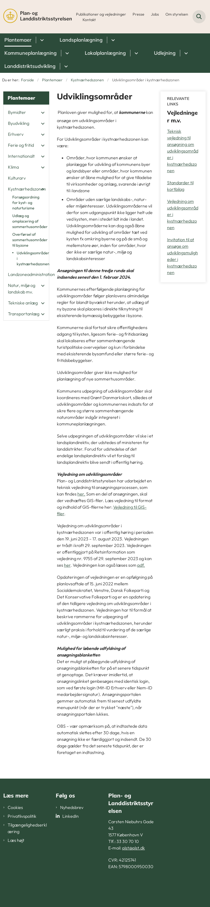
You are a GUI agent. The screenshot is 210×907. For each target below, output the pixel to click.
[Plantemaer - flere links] (41, 40)
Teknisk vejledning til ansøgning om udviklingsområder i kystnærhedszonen (182, 150)
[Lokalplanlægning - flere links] (135, 53)
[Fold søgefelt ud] (199, 16)
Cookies (15, 807)
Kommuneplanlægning (30, 53)
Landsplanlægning (81, 40)
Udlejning (165, 53)
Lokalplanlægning (105, 53)
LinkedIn (70, 816)
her (67, 565)
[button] (41, 112)
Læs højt (16, 840)
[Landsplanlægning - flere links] (112, 40)
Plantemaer (17, 40)
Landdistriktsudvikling (30, 66)
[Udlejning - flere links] (185, 53)
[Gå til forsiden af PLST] (36, 17)
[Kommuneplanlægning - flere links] (66, 53)
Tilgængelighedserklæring (27, 828)
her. (81, 494)
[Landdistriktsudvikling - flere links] (65, 66)
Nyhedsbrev (71, 807)
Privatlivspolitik (22, 816)
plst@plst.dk (133, 848)
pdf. (141, 565)
